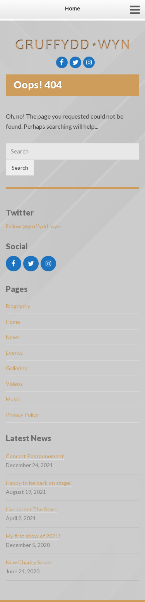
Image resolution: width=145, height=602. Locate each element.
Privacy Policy (22, 414)
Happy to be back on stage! (39, 483)
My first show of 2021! (33, 536)
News (13, 337)
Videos (14, 383)
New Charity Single (29, 562)
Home (13, 321)
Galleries (16, 368)
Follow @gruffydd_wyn (33, 226)
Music (13, 399)
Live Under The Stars (31, 509)
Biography (18, 306)
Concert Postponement (35, 456)
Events (14, 352)
